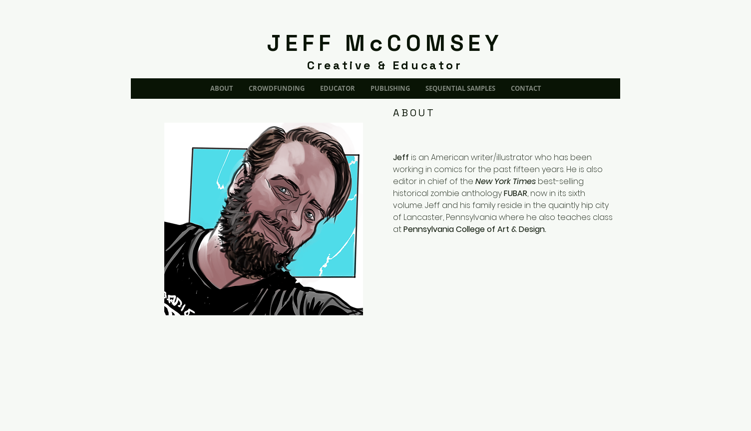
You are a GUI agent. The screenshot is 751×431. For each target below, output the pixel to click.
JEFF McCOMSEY (385, 43)
